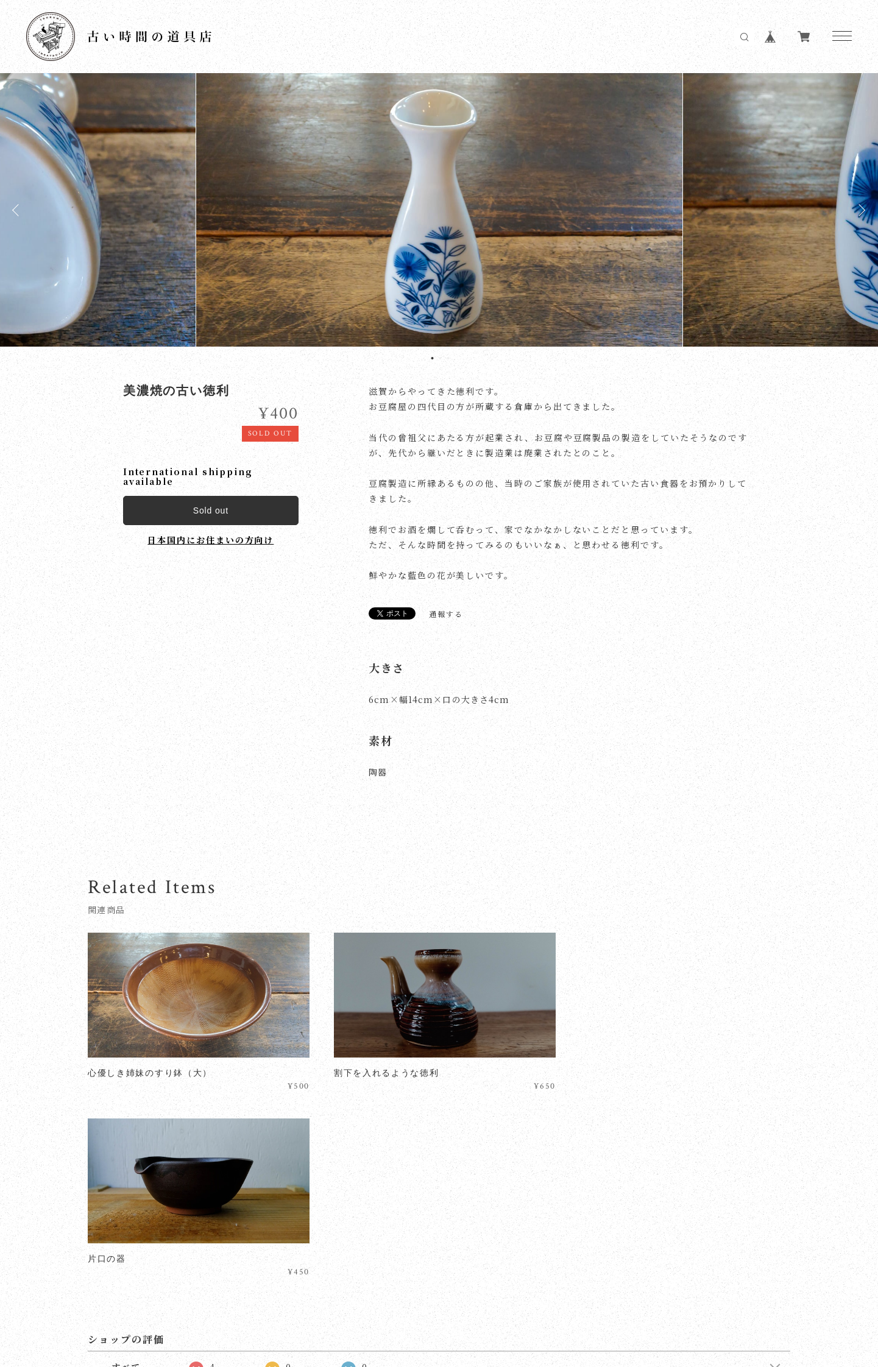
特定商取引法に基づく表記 (313, 1294)
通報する (446, 614)
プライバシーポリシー (207, 1294)
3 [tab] (448, 358)
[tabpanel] (439, 210)
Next (860, 210)
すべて (126, 1179)
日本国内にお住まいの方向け (210, 540)
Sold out (210, 510)
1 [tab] (432, 358)
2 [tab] (440, 358)
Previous (18, 210)
